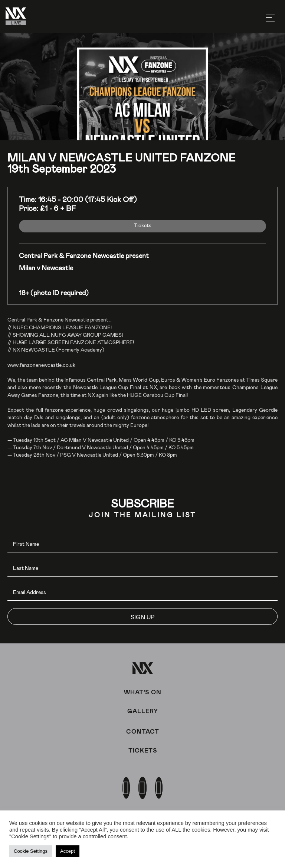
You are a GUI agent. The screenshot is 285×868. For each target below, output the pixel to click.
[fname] (142, 544)
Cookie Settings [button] (31, 851)
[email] (142, 592)
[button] (142, 616)
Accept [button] (67, 851)
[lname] (142, 568)
